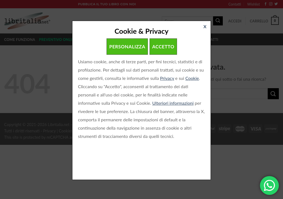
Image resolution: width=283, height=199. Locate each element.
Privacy (167, 78)
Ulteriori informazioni (173, 103)
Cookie (192, 78)
